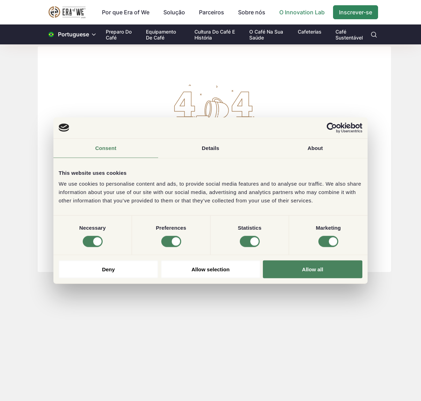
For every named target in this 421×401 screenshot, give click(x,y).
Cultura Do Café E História (214, 35)
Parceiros (211, 12)
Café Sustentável (349, 35)
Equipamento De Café (161, 35)
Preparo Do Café (119, 35)
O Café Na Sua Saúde (266, 35)
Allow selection (210, 269)
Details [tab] (210, 148)
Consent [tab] (106, 148)
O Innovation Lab (302, 12)
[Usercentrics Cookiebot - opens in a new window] (331, 127)
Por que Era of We (125, 12)
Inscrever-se (355, 12)
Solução (174, 12)
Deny (108, 269)
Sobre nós (251, 12)
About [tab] (315, 148)
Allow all (312, 269)
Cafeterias (310, 32)
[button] (94, 34)
